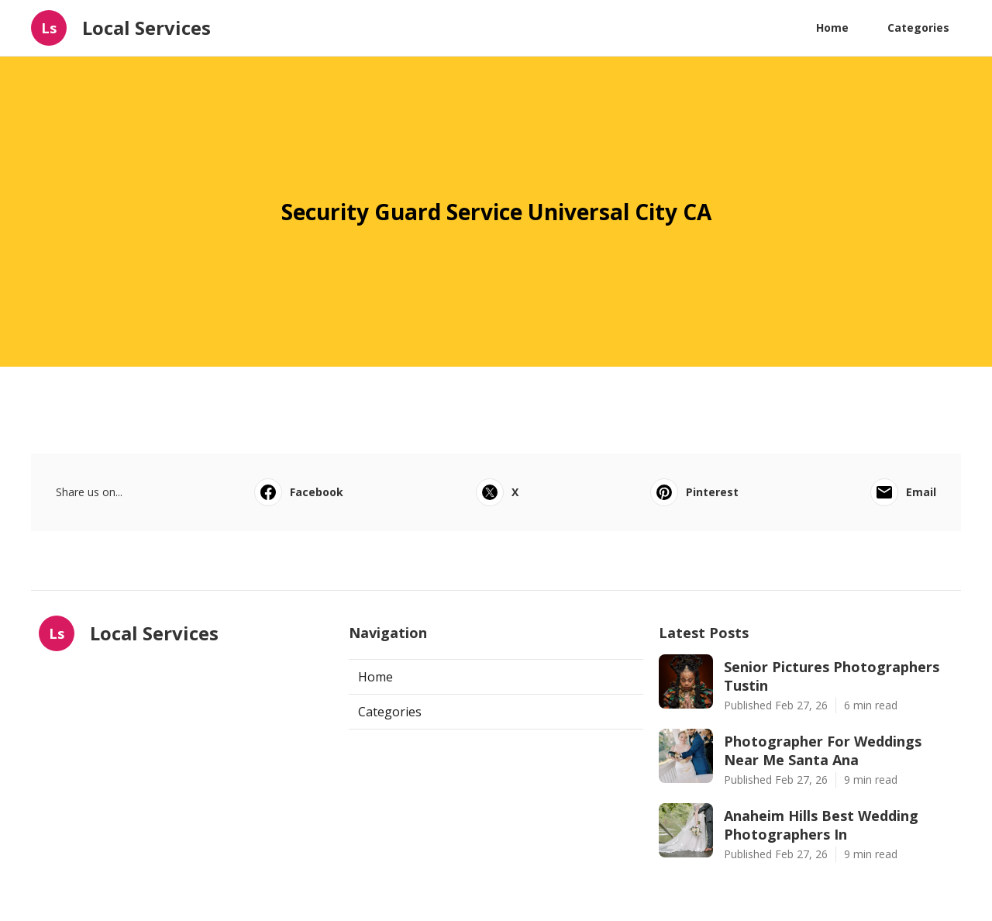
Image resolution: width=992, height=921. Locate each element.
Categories (918, 27)
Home (832, 27)
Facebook (298, 492)
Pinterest (694, 492)
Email (903, 492)
